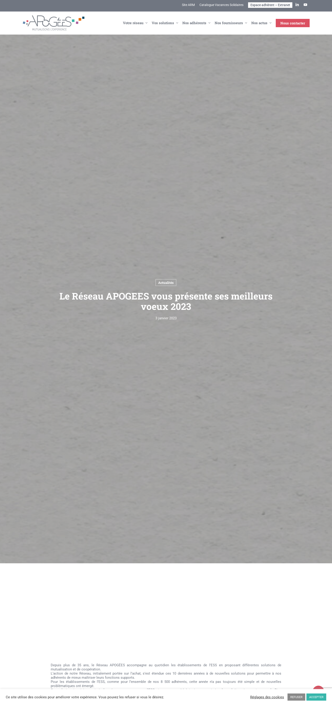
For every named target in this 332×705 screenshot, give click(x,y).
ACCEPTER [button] (316, 697)
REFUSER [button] (296, 697)
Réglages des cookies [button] (267, 697)
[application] (166, 620)
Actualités (166, 282)
